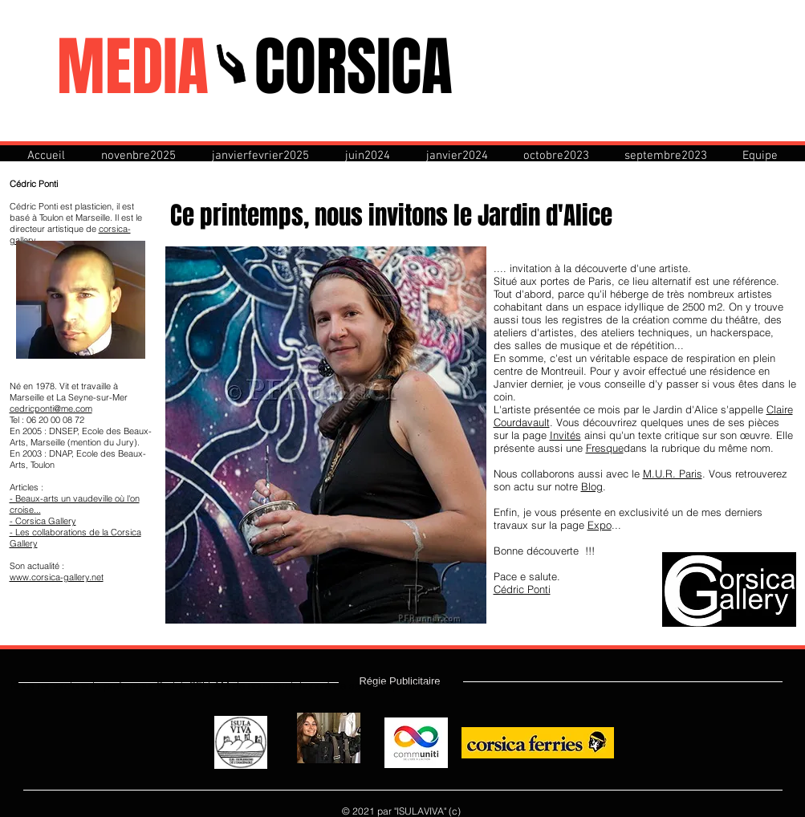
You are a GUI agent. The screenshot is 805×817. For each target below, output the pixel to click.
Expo (599, 524)
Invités (565, 435)
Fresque (605, 447)
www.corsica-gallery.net (57, 577)
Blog (592, 486)
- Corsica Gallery (43, 520)
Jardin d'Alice (545, 215)
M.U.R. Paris (672, 473)
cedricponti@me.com (51, 408)
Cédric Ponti (522, 589)
